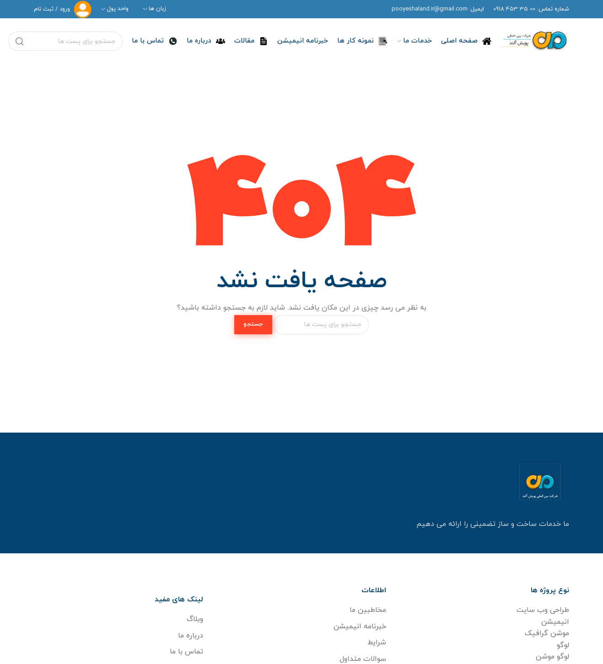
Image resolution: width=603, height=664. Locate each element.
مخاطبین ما (368, 610)
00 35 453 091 (514, 9)
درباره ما (190, 636)
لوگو (563, 645)
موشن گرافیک (547, 633)
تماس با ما (186, 652)
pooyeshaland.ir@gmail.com (430, 9)
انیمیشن (555, 622)
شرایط (376, 642)
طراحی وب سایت (543, 610)
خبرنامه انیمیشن (360, 626)
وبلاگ (195, 619)
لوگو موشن (552, 657)
